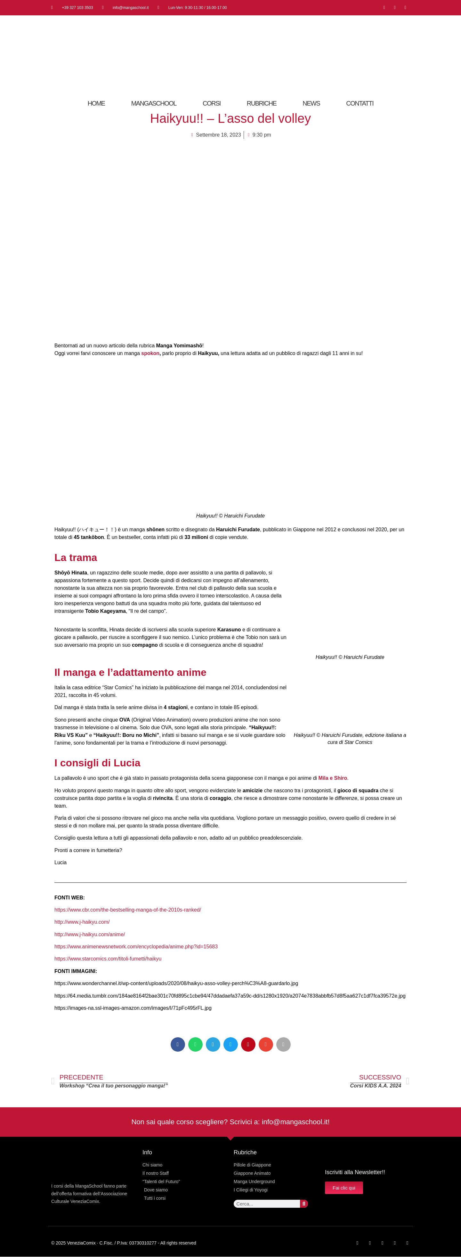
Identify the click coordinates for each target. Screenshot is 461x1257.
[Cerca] (304, 1204)
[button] (178, 1044)
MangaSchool (153, 103)
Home (96, 103)
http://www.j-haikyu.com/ (82, 922)
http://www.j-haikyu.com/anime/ (89, 934)
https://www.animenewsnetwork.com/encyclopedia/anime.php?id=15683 (136, 946)
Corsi (212, 103)
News (311, 103)
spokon (150, 353)
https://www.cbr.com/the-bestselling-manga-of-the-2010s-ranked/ (127, 910)
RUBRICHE (261, 103)
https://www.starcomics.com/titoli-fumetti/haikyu (107, 958)
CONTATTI (359, 103)
